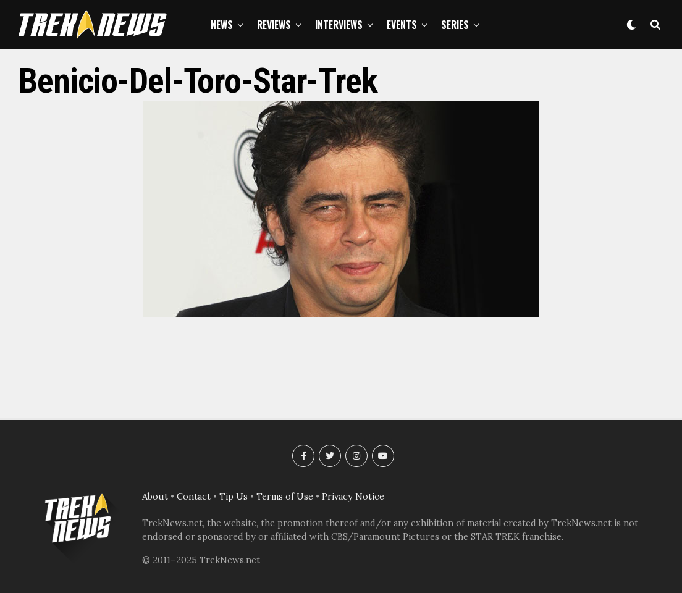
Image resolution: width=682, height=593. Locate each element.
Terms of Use (284, 496)
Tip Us (233, 496)
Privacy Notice (353, 496)
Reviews (274, 24)
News (222, 24)
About (155, 496)
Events (402, 24)
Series (455, 24)
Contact (194, 496)
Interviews (339, 24)
